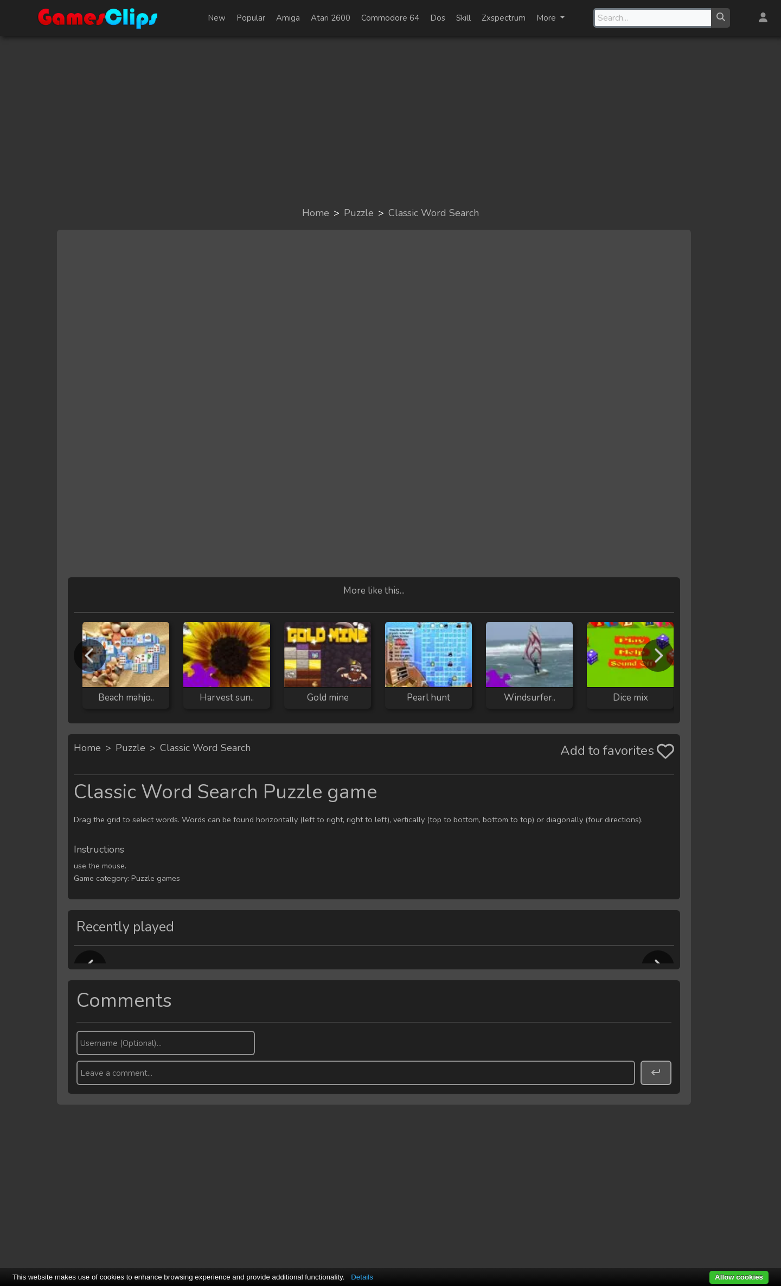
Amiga (288, 17)
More (547, 17)
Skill (463, 17)
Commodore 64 (390, 17)
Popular (250, 17)
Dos (437, 17)
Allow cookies (739, 1277)
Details (362, 1277)
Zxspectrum (504, 17)
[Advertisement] (390, 121)
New (217, 17)
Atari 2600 (330, 17)
